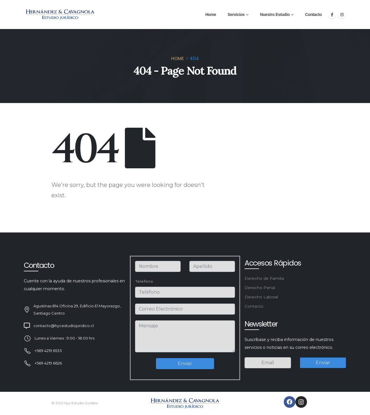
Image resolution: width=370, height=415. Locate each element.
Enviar (185, 363)
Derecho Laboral (261, 297)
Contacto (313, 14)
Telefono (144, 281)
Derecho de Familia (264, 278)
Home (210, 14)
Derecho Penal (260, 287)
